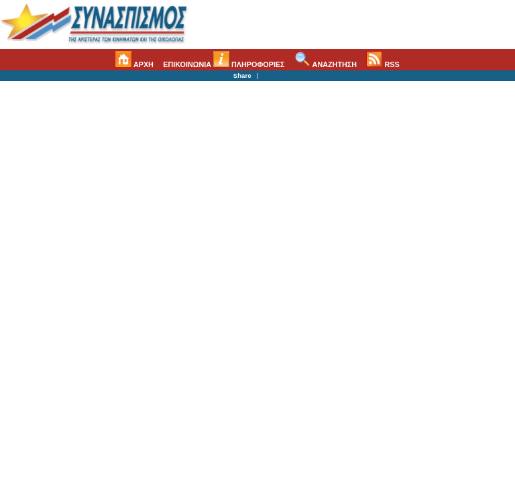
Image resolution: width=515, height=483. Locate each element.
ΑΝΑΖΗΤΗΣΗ (325, 64)
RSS (382, 64)
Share (242, 75)
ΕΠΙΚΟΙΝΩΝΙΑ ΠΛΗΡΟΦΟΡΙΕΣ (223, 64)
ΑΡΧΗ (134, 64)
